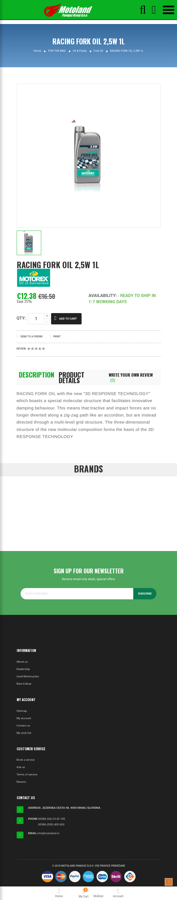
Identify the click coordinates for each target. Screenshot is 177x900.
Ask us (21, 767)
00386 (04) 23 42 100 (51, 818)
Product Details (71, 377)
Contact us (23, 725)
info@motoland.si (48, 833)
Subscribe (145, 593)
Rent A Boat (24, 683)
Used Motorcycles (28, 676)
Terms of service (27, 774)
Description (36, 375)
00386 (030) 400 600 (51, 824)
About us (22, 661)
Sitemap (22, 710)
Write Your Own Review (131, 377)
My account (24, 718)
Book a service (26, 759)
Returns (21, 781)
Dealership (23, 669)
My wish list (24, 732)
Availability (102, 295)
